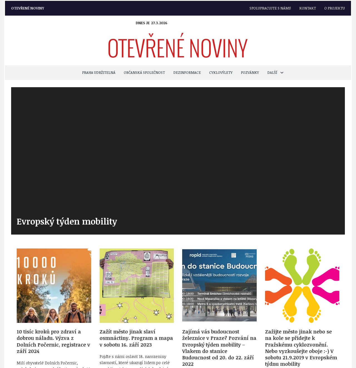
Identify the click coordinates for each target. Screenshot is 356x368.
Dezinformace (187, 72)
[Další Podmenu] (282, 72)
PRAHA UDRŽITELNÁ (98, 72)
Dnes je (143, 22)
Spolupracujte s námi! (270, 8)
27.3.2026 (159, 22)
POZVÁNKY (250, 72)
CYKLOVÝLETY (221, 72)
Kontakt (307, 8)
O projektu (334, 8)
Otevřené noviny (27, 8)
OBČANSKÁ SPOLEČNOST (144, 72)
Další (272, 72)
